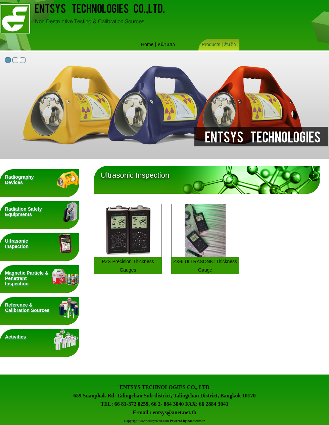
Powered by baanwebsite (187, 421)
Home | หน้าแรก (158, 44)
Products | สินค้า (219, 44)
